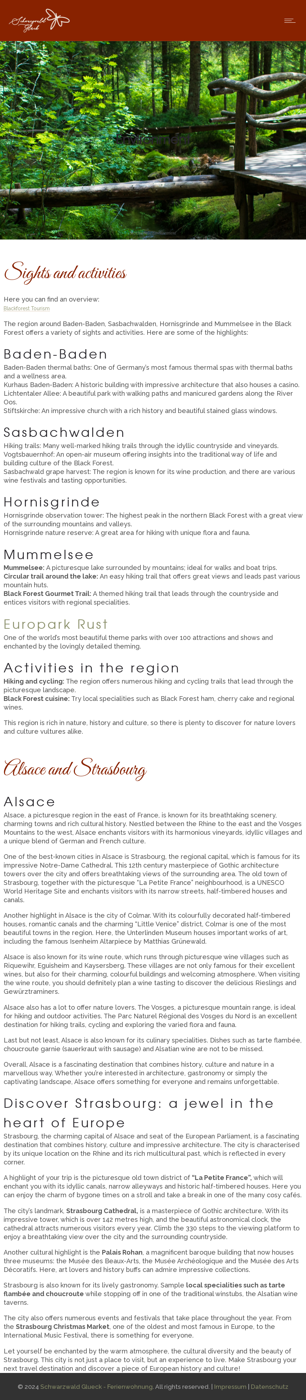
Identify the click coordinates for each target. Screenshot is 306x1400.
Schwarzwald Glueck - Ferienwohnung (96, 1386)
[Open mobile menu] (291, 20)
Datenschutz (269, 1386)
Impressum (230, 1386)
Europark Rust (56, 623)
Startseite (139, 233)
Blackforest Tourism (27, 308)
